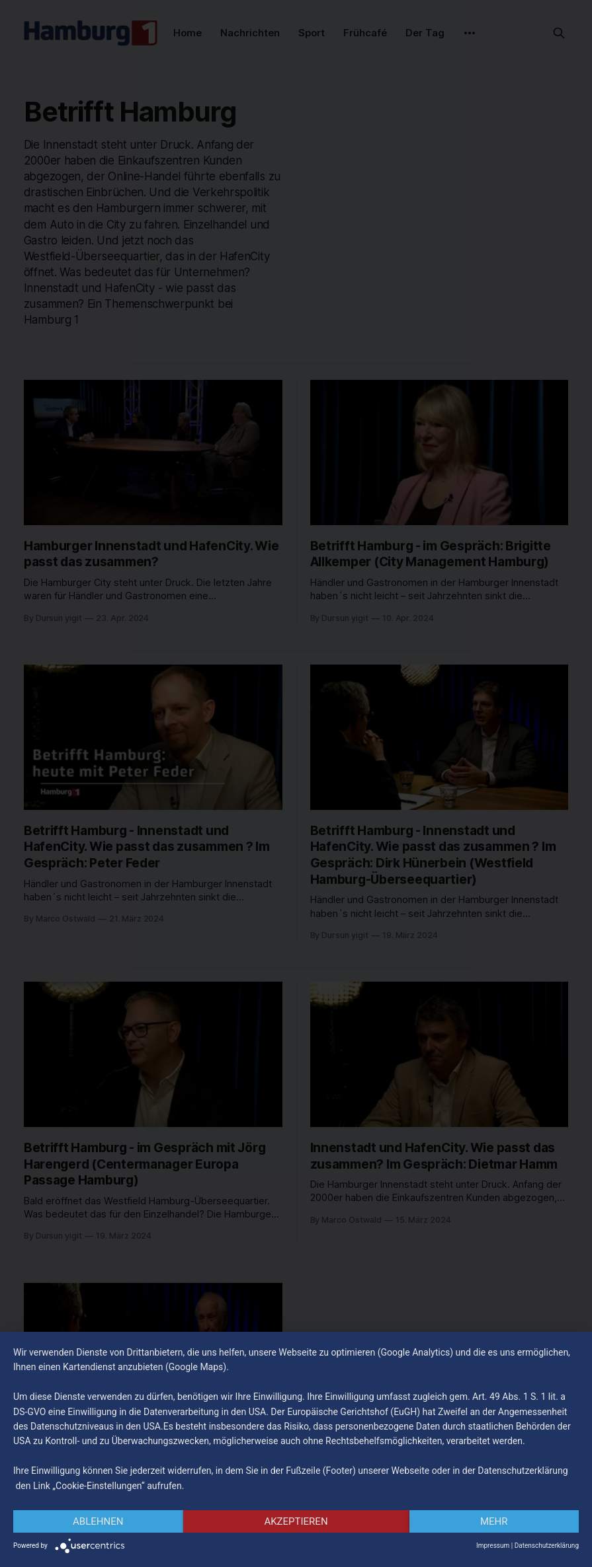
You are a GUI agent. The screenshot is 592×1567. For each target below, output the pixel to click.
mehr (494, 1521)
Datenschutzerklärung (547, 1545)
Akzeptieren (295, 1521)
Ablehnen (98, 1521)
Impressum (492, 1545)
